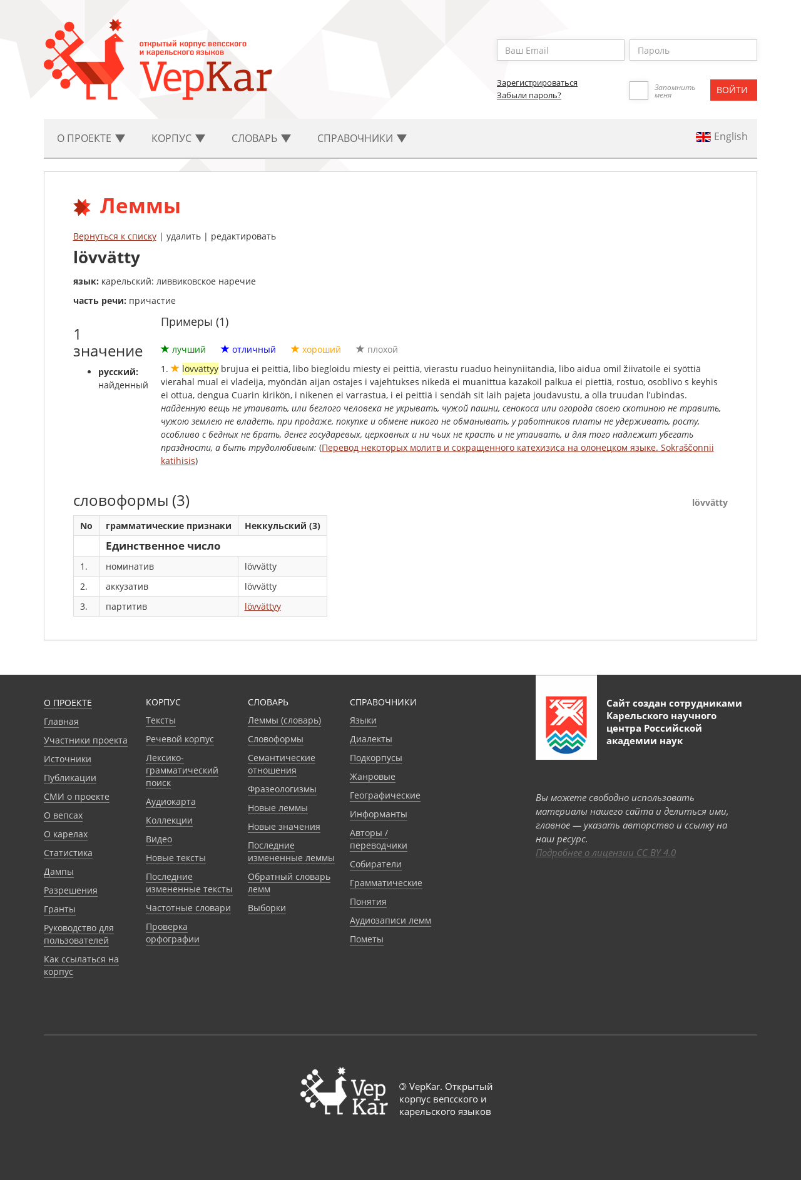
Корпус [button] (178, 138)
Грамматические (386, 883)
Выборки (267, 908)
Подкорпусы (376, 758)
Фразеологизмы (282, 789)
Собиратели (376, 864)
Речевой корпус (180, 739)
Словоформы (276, 739)
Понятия (368, 901)
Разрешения (71, 890)
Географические (385, 795)
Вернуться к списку (114, 236)
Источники (67, 759)
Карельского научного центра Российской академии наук (661, 728)
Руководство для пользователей (79, 934)
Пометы (367, 939)
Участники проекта (86, 740)
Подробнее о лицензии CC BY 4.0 (606, 852)
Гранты (60, 909)
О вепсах (63, 815)
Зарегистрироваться (537, 82)
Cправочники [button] (362, 138)
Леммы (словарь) (284, 720)
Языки (363, 720)
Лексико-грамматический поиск (182, 770)
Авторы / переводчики (378, 839)
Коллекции (169, 820)
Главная (61, 721)
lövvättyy (263, 606)
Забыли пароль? (529, 95)
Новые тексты (176, 858)
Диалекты (371, 739)
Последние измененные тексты (189, 882)
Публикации (70, 778)
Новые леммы (278, 808)
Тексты (161, 720)
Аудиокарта (171, 801)
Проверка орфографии (173, 932)
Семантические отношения (281, 764)
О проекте (68, 703)
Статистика (68, 853)
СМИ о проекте (77, 796)
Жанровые (372, 776)
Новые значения (284, 826)
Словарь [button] (261, 138)
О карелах (66, 834)
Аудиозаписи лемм (390, 920)
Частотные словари (188, 908)
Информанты (378, 814)
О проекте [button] (91, 138)
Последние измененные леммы (291, 851)
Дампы (59, 871)
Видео (159, 839)
